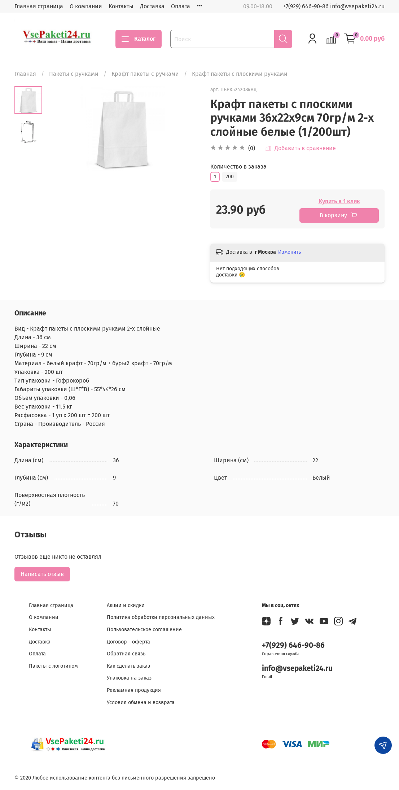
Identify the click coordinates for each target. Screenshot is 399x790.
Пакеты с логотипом (53, 666)
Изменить (289, 252)
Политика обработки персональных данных (161, 617)
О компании (86, 6)
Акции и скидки (126, 605)
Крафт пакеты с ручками (145, 73)
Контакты (121, 6)
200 (229, 177)
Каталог (138, 39)
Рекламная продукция (134, 690)
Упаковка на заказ (129, 678)
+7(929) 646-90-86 (293, 645)
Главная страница (38, 6)
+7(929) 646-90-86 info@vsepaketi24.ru (334, 6)
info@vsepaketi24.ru (297, 668)
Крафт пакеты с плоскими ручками (240, 73)
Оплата (180, 6)
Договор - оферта (128, 642)
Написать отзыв (42, 574)
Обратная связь (126, 654)
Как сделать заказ (128, 666)
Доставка (152, 6)
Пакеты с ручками (73, 73)
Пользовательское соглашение (144, 630)
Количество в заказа (238, 166)
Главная (25, 73)
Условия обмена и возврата (141, 702)
